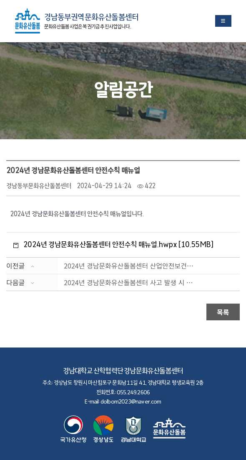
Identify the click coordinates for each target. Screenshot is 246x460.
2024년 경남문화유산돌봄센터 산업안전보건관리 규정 (130, 266)
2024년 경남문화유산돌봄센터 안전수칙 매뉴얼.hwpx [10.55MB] (118, 244)
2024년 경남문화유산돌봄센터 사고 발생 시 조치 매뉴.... (130, 282)
